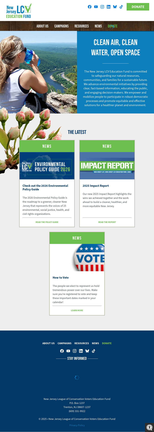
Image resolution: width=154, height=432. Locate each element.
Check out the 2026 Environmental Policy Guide (45, 187)
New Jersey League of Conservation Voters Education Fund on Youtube (96, 6)
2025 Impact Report (96, 186)
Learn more (77, 310)
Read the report (107, 222)
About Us (42, 26)
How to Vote (61, 277)
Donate (138, 6)
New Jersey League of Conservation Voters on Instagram (102, 6)
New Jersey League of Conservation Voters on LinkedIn (108, 6)
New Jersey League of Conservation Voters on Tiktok (121, 6)
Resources (81, 343)
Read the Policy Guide (47, 222)
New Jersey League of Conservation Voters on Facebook (89, 6)
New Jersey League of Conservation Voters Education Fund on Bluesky (115, 6)
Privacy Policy (77, 425)
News (95, 343)
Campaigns (61, 26)
